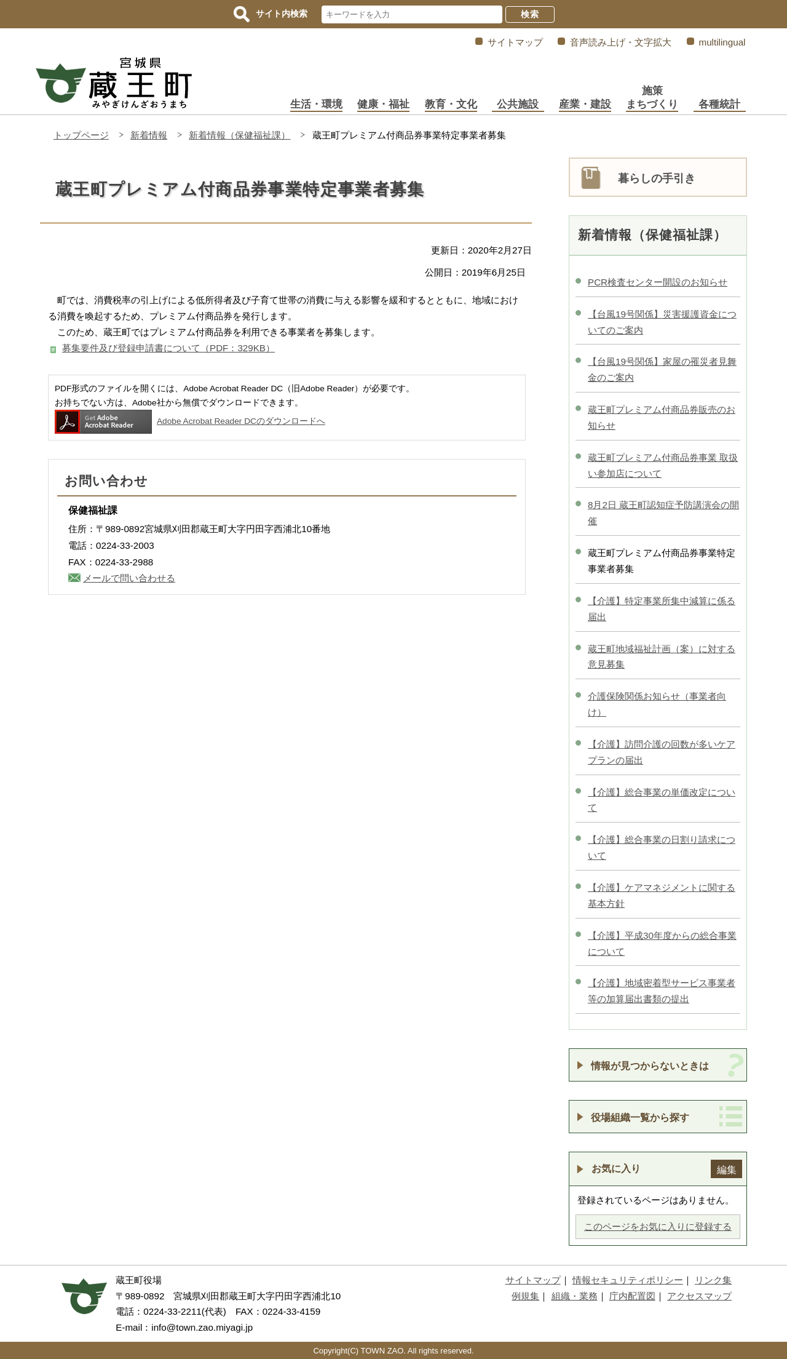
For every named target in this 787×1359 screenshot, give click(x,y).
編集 (727, 1169)
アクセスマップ (699, 1296)
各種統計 (719, 104)
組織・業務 (575, 1296)
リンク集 (713, 1280)
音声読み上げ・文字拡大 (620, 42)
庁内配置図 (632, 1296)
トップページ (81, 135)
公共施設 (518, 104)
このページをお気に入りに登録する (658, 1226)
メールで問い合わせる (129, 578)
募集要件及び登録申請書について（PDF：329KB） (168, 348)
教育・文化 (451, 104)
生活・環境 (316, 104)
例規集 (525, 1296)
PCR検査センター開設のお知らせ (657, 282)
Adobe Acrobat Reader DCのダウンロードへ (190, 421)
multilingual (722, 42)
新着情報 (148, 135)
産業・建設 (585, 104)
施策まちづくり (652, 97)
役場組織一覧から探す (640, 1117)
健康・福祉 (383, 104)
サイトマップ (515, 42)
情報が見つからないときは (650, 1065)
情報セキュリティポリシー (627, 1280)
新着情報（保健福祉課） (239, 135)
